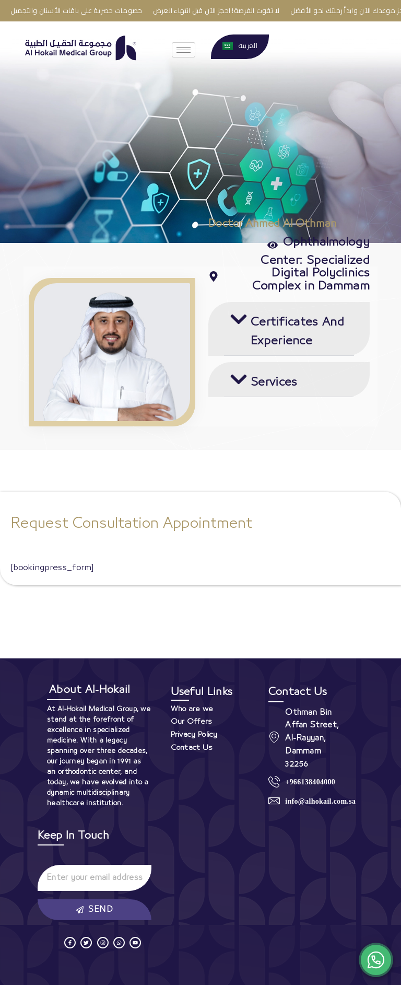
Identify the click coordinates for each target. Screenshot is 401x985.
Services (274, 382)
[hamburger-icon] (183, 49)
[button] (289, 329)
